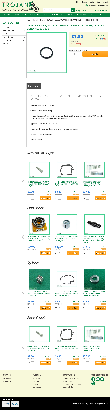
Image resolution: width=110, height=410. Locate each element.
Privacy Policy (68, 381)
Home (29, 20)
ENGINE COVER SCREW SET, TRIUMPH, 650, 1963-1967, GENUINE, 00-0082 (92, 184)
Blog (98, 2)
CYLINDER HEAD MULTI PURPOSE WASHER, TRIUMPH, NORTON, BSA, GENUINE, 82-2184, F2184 (94, 294)
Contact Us (37, 387)
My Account (7, 379)
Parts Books (81, 15)
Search (7, 15)
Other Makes (57, 15)
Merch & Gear (96, 15)
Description (34, 86)
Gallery (35, 384)
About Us (105, 2)
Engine (42, 20)
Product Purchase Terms (72, 384)
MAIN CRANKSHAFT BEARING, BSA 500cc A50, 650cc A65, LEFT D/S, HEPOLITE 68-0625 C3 (39, 239)
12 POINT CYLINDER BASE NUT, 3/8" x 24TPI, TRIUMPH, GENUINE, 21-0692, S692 (38, 294)
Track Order (7, 381)
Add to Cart (95, 54)
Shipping (84, 2)
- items (102, 11)
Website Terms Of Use (71, 379)
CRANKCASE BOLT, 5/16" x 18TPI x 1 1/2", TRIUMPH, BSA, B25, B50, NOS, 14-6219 (38, 184)
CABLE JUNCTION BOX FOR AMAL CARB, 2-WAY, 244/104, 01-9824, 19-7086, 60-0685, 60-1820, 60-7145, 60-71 (94, 240)
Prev (23, 182)
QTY (28, 198)
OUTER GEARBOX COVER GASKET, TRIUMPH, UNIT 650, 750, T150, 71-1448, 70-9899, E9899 (66, 294)
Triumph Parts (20, 15)
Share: (101, 39)
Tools (69, 15)
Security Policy (68, 387)
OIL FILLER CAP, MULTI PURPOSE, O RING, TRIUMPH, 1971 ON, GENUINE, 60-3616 (72, 20)
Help (77, 2)
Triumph (35, 20)
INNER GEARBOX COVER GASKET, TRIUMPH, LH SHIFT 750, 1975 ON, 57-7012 (66, 184)
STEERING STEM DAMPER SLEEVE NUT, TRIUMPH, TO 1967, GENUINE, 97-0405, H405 (66, 239)
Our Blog (36, 381)
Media (92, 2)
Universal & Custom (38, 15)
